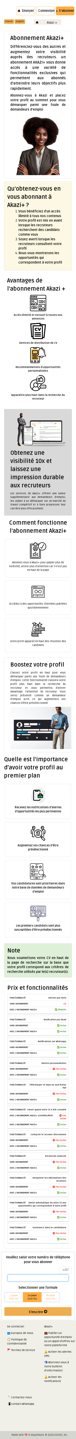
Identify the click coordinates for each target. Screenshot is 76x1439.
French (9, 21)
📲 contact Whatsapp (20, 1404)
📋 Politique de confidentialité (17, 1341)
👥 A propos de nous (20, 1333)
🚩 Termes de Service (21, 1350)
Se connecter (15, 1326)
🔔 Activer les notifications (53, 1379)
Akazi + (52, 22)
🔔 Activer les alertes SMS (58, 1354)
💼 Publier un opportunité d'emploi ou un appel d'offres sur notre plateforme (59, 1339)
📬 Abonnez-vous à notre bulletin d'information (56, 1366)
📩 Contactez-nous (19, 1397)
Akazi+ (48, 1326)
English (20, 21)
